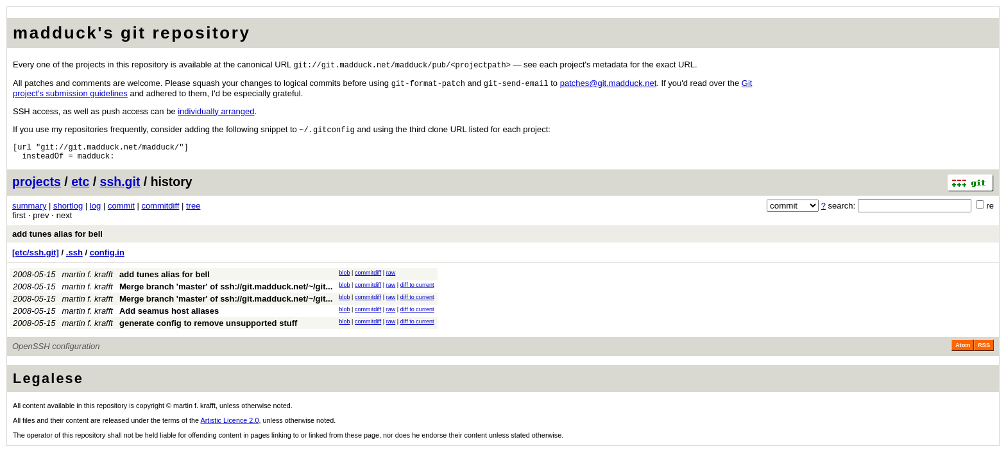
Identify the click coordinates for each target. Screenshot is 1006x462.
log (95, 211)
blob (344, 278)
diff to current (417, 290)
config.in (107, 258)
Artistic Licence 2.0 (230, 426)
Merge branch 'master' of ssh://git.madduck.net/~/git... (225, 292)
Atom (962, 351)
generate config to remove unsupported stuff (208, 329)
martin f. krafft (87, 280)
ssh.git (120, 187)
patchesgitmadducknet (608, 84)
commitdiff (160, 211)
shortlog (68, 211)
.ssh (74, 258)
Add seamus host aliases (169, 316)
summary (29, 211)
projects (36, 187)
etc (80, 187)
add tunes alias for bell (57, 239)
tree (193, 211)
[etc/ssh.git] (35, 258)
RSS (984, 351)
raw (391, 278)
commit (121, 211)
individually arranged (216, 112)
